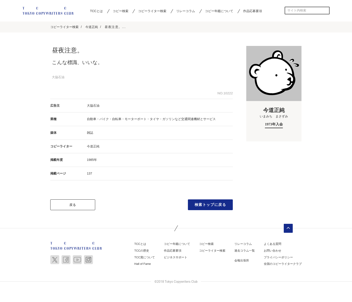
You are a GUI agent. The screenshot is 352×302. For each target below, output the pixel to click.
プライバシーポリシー (278, 257)
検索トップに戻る (210, 205)
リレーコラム (185, 11)
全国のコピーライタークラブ (283, 264)
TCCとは (96, 11)
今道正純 (91, 27)
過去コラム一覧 (244, 250)
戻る (72, 205)
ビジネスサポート (175, 257)
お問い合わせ (272, 250)
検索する (326, 10)
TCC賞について (144, 257)
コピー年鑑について (219, 11)
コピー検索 (120, 11)
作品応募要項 (252, 11)
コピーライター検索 (152, 11)
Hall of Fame (142, 264)
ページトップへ (288, 228)
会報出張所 (241, 260)
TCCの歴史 (141, 250)
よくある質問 (272, 244)
